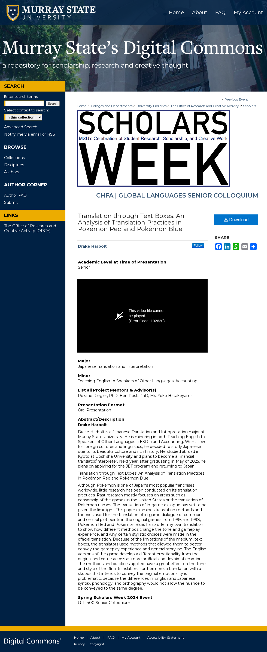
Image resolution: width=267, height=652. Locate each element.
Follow (198, 245)
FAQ (111, 637)
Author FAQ (15, 195)
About (95, 637)
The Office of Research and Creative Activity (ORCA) (30, 228)
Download (236, 219)
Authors (11, 171)
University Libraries (151, 106)
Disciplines (14, 164)
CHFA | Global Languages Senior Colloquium (177, 195)
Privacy (79, 644)
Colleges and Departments (112, 106)
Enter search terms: (21, 96)
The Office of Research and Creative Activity (205, 106)
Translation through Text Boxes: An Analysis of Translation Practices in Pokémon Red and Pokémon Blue (131, 222)
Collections (14, 157)
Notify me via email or (29, 134)
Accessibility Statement (165, 637)
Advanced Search (20, 127)
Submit (11, 202)
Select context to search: (26, 110)
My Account (131, 637)
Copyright (97, 644)
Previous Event (236, 99)
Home (81, 106)
